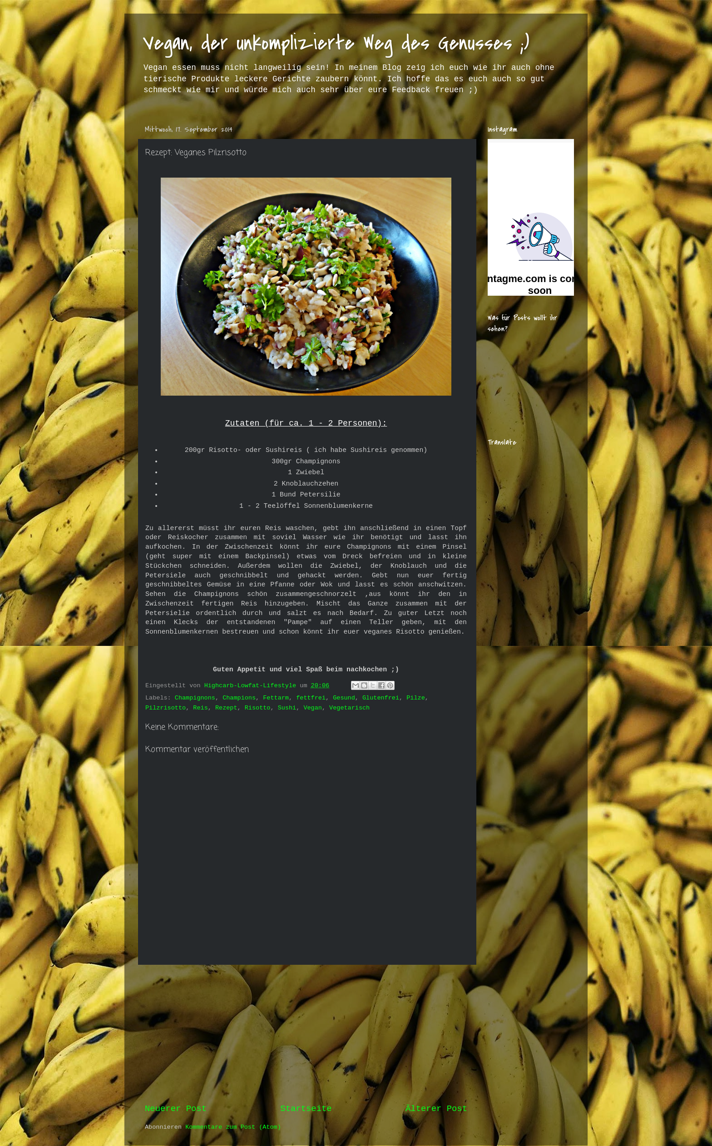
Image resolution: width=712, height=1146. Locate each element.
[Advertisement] (306, 1034)
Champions (239, 698)
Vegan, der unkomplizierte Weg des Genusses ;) (336, 43)
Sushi (287, 707)
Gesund (344, 698)
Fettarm (276, 698)
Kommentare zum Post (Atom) (233, 1127)
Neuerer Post (176, 1109)
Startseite (305, 1109)
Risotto (258, 707)
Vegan (312, 707)
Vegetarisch (349, 707)
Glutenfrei (380, 698)
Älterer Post (436, 1109)
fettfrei (311, 698)
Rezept (226, 707)
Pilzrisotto (165, 707)
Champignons (195, 698)
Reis (200, 707)
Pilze (415, 698)
